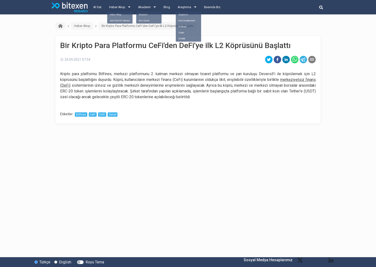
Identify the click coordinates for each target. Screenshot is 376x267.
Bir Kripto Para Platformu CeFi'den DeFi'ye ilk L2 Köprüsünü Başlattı (148, 26)
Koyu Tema (95, 262)
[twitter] (269, 59)
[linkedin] (286, 59)
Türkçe (44, 262)
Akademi (144, 7)
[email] (312, 59)
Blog (167, 7)
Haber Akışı (117, 7)
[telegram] (303, 59)
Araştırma (184, 7)
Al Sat (97, 7)
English (65, 262)
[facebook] (277, 59)
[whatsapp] (295, 59)
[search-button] (321, 7)
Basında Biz (212, 7)
